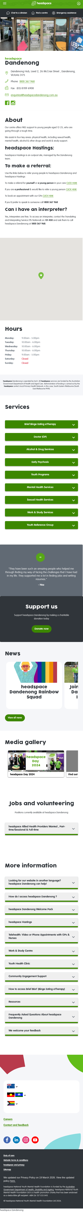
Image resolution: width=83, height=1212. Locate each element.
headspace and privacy (14, 1165)
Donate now (42, 629)
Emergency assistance (64, 13)
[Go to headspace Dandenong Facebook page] (7, 103)
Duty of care (9, 1156)
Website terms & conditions (16, 1160)
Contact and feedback (16, 1125)
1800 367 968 (27, 81)
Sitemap (7, 1170)
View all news (15, 718)
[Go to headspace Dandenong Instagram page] (13, 103)
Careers (8, 1119)
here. (12, 1181)
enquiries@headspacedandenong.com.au (34, 95)
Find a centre (39, 13)
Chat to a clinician (17, 13)
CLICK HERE (71, 183)
